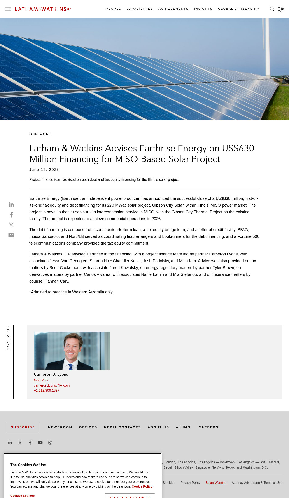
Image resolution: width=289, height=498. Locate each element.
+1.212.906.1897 (46, 390)
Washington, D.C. (255, 467)
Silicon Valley (183, 467)
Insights (203, 8)
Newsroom (60, 427)
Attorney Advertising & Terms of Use (257, 482)
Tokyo (230, 467)
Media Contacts (122, 427)
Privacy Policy (190, 482)
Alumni (184, 427)
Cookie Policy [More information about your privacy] (142, 494)
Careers (209, 427)
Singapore (202, 467)
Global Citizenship (238, 8)
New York (41, 380)
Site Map (169, 482)
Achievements (173, 8)
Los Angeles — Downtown (216, 462)
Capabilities (140, 8)
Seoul (168, 467)
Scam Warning (216, 482)
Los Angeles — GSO (251, 462)
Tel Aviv (217, 467)
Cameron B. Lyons (51, 374)
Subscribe (23, 427)
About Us (158, 427)
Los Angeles (186, 462)
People (113, 8)
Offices (88, 427)
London (170, 462)
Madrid (274, 462)
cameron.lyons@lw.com (52, 385)
